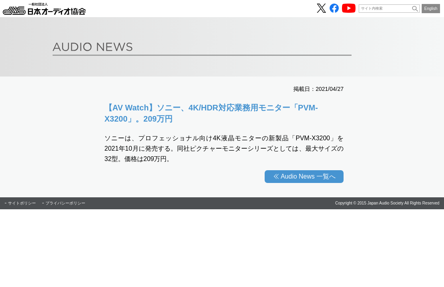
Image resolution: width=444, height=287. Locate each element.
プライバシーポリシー (65, 203)
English (431, 8)
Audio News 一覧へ (308, 176)
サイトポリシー (22, 203)
